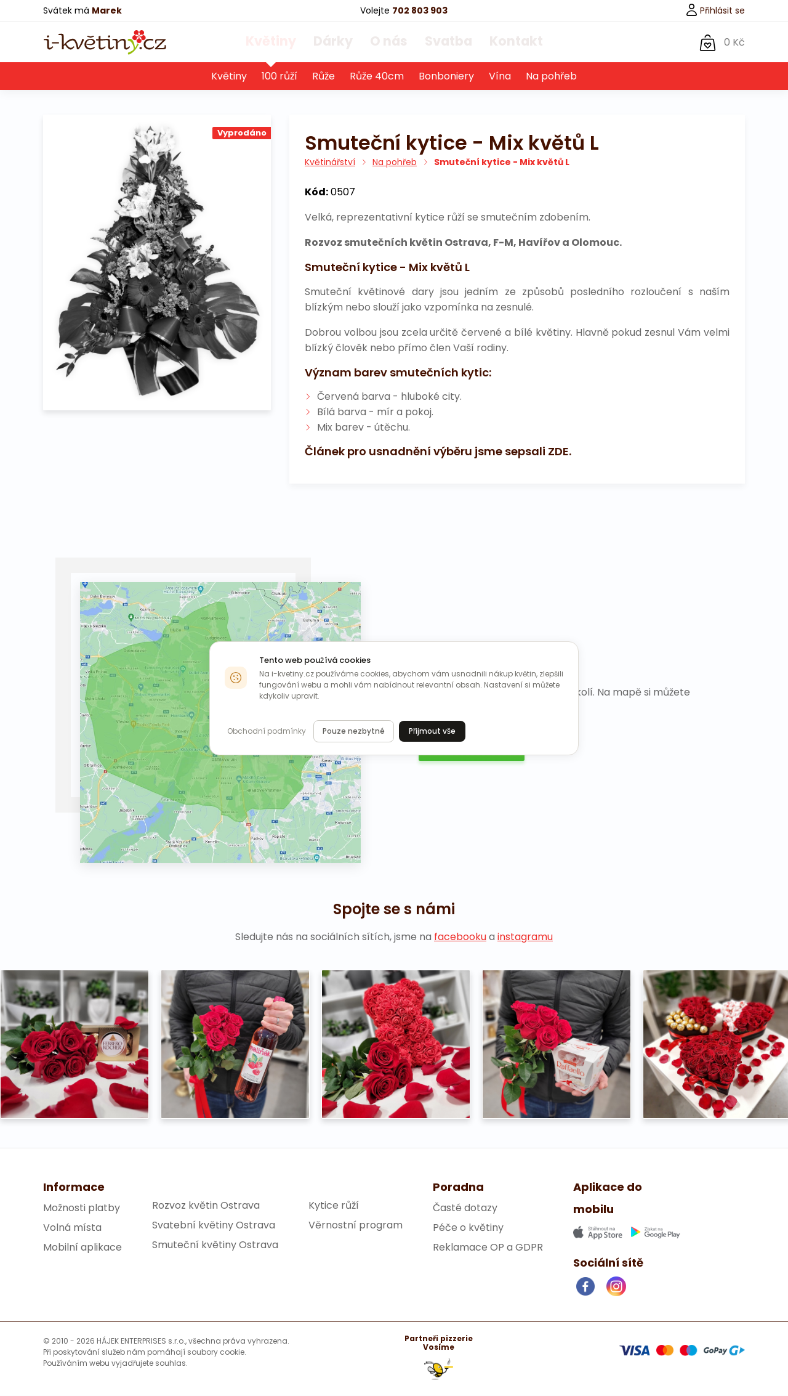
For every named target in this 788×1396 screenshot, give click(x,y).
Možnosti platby (81, 1208)
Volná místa (72, 1228)
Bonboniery (446, 77)
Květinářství (330, 162)
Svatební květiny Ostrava (213, 1226)
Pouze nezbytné (354, 731)
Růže (323, 77)
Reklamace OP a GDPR (488, 1248)
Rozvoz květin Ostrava (206, 1206)
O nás (388, 42)
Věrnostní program (355, 1226)
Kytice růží (333, 1206)
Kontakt (504, 42)
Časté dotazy (465, 1208)
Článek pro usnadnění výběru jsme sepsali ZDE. (438, 452)
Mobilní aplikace (82, 1248)
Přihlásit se (715, 10)
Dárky (338, 42)
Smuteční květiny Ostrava (215, 1245)
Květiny (282, 42)
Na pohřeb (551, 77)
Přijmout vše (432, 731)
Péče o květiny (468, 1228)
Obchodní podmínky (266, 731)
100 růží (279, 77)
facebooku (460, 937)
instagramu (525, 937)
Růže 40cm (377, 77)
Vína (500, 77)
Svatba (443, 42)
